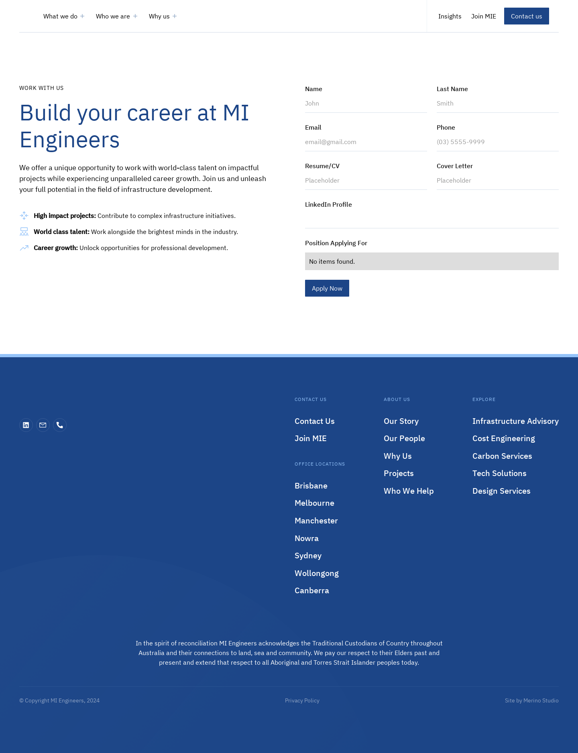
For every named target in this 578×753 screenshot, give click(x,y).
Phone (446, 127)
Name (313, 89)
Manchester (316, 520)
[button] (65, 16)
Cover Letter (455, 166)
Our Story (401, 420)
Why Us (398, 455)
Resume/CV (322, 166)
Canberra (312, 590)
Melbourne (314, 502)
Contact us (526, 16)
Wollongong (317, 573)
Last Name (452, 89)
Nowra (307, 538)
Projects (399, 473)
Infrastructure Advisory (515, 420)
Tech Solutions (499, 473)
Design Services (501, 490)
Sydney (308, 555)
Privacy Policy (302, 700)
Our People (404, 438)
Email (313, 127)
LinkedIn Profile (328, 204)
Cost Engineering (503, 438)
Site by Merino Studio (532, 700)
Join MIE (311, 438)
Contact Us (315, 420)
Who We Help (409, 490)
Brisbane (311, 485)
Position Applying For (336, 243)
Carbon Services (502, 455)
